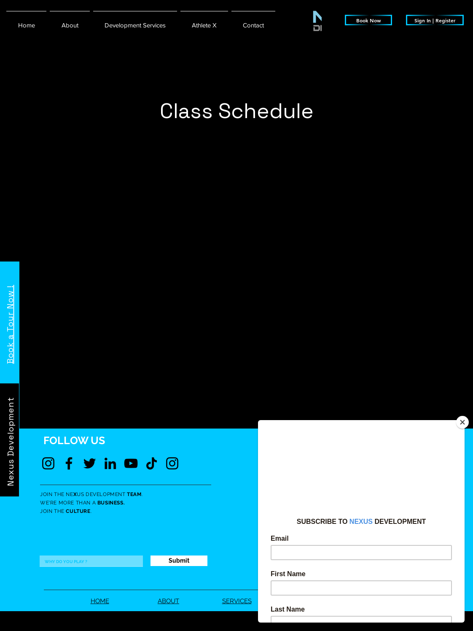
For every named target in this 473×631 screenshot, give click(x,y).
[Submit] (178, 560)
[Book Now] (368, 20)
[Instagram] (48, 463)
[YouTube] (131, 463)
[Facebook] (69, 463)
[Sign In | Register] (435, 20)
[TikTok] (151, 463)
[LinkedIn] (110, 463)
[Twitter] (89, 463)
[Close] (462, 422)
